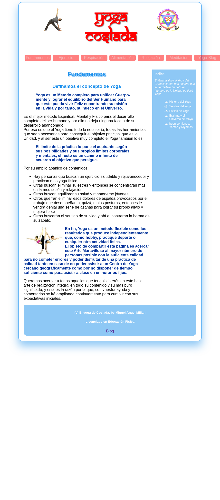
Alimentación (122, 58)
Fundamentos (38, 58)
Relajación (151, 58)
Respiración (94, 58)
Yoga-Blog (207, 58)
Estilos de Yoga (179, 111)
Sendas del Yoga (180, 106)
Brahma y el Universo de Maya (181, 117)
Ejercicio (65, 58)
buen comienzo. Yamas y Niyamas (181, 125)
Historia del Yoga (180, 101)
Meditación (179, 58)
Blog (110, 331)
